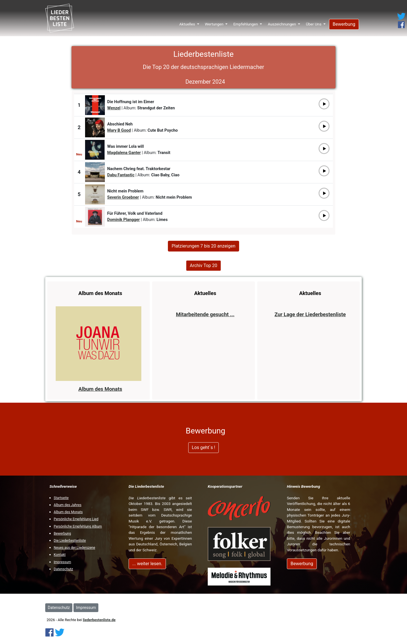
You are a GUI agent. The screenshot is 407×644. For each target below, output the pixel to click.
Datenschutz (63, 569)
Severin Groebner (123, 197)
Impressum (62, 562)
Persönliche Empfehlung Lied (76, 519)
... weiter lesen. (147, 563)
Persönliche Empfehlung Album (78, 526)
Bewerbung (344, 22)
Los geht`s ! (203, 447)
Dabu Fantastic (120, 175)
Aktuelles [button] (187, 22)
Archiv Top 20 (203, 265)
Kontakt (60, 555)
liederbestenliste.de (99, 620)
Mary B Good (119, 130)
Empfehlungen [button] (246, 22)
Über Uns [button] (314, 22)
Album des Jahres (67, 505)
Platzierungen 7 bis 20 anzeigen (203, 246)
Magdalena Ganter (124, 152)
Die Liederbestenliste (70, 541)
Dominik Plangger (123, 219)
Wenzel (113, 108)
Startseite (61, 498)
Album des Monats (68, 512)
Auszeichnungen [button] (282, 22)
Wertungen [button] (214, 22)
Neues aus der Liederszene (74, 548)
